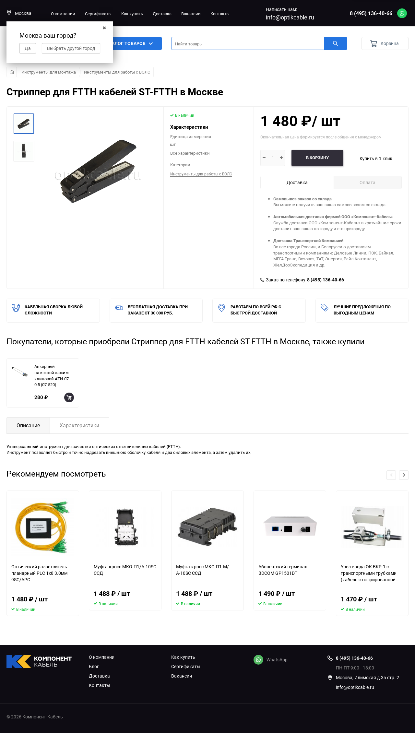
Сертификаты (98, 14)
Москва (18, 13)
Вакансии (191, 14)
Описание (28, 425)
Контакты (220, 14)
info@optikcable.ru (290, 17)
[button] (404, 475)
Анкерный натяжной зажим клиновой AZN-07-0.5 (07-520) (52, 375)
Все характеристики (190, 153)
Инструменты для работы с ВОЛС (117, 72)
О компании (63, 14)
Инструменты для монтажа (48, 72)
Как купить (132, 14)
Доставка (162, 14)
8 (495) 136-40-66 (371, 13)
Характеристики (79, 425)
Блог (94, 666)
